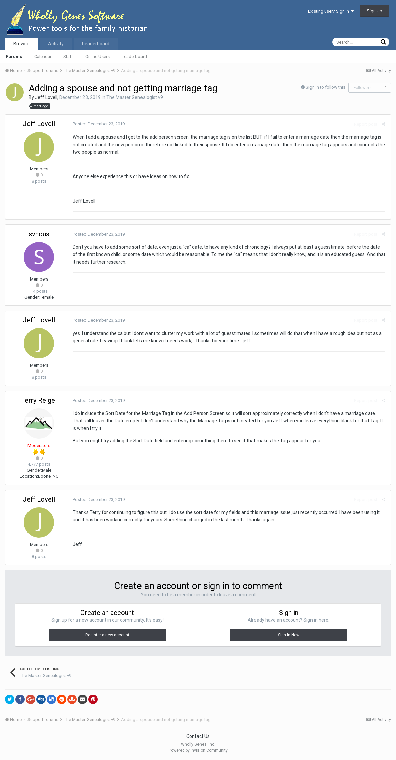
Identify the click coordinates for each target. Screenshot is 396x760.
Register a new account (107, 634)
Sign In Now (288, 634)
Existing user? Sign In (331, 11)
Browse (21, 43)
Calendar (42, 56)
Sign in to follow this (325, 87)
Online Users (97, 56)
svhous (39, 234)
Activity (56, 43)
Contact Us (198, 736)
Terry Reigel (39, 400)
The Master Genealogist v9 (134, 97)
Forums (14, 56)
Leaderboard (134, 56)
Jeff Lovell (46, 97)
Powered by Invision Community (198, 750)
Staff (68, 56)
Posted (98, 123)
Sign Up (374, 10)
